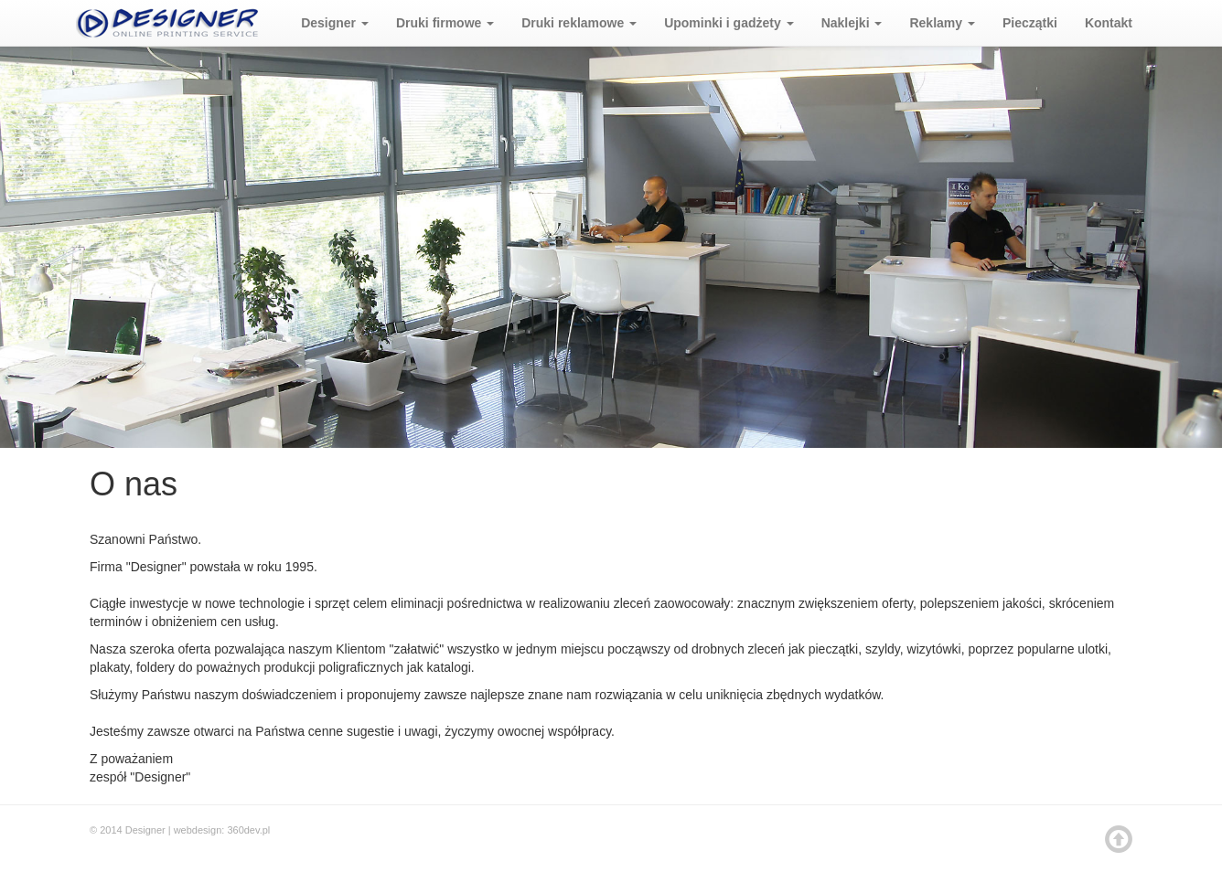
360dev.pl (248, 829)
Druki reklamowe (579, 23)
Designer (335, 23)
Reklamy (941, 23)
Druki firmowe (445, 23)
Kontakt (1108, 23)
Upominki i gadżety (728, 23)
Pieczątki (1029, 23)
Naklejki (852, 23)
